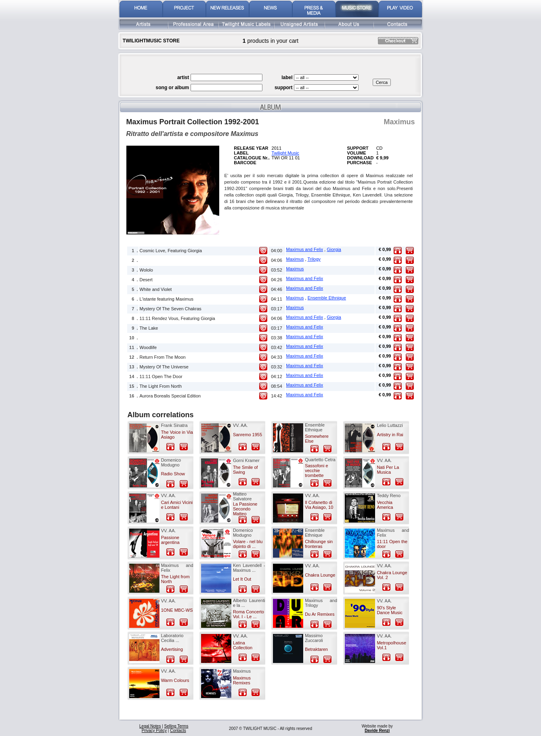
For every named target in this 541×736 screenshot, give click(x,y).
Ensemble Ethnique (327, 297)
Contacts (178, 730)
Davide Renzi (377, 730)
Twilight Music (285, 153)
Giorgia (334, 249)
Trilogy (314, 259)
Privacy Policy (154, 730)
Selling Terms (176, 726)
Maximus (295, 259)
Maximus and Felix (304, 249)
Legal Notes (150, 726)
